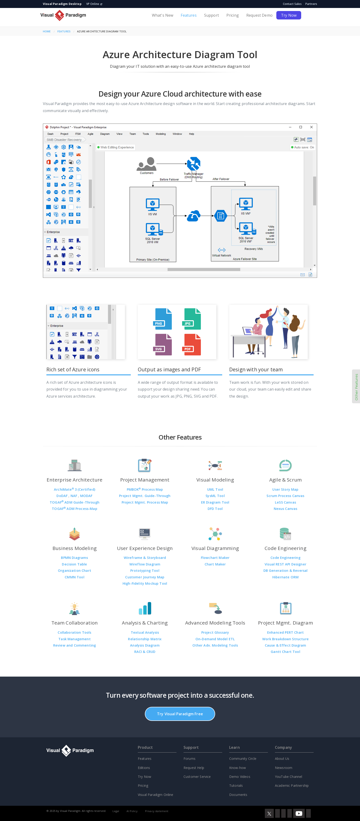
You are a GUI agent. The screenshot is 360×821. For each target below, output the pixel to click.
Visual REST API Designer (285, 564)
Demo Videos (239, 776)
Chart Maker (215, 564)
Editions (144, 767)
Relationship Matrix (144, 639)
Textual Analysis (145, 632)
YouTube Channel (288, 776)
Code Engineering (285, 557)
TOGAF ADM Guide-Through (74, 502)
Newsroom (283, 767)
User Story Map (285, 489)
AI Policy (132, 811)
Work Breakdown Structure (285, 639)
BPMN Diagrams (74, 557)
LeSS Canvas (285, 502)
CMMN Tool (74, 577)
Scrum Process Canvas (285, 495)
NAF (74, 495)
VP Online (94, 4)
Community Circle (243, 758)
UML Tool (215, 489)
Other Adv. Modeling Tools (215, 645)
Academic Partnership (292, 785)
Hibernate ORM (285, 577)
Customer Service (197, 776)
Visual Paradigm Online (155, 794)
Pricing (232, 15)
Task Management (74, 639)
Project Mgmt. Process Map (145, 502)
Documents (238, 794)
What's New (162, 15)
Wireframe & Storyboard (145, 557)
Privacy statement (157, 811)
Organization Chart (74, 570)
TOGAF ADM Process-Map (74, 508)
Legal (115, 811)
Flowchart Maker (215, 557)
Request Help (194, 767)
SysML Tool (215, 495)
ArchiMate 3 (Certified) (74, 489)
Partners (311, 4)
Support (211, 15)
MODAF (86, 495)
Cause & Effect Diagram (285, 645)
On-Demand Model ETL (215, 639)
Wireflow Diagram (145, 564)
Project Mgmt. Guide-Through (144, 495)
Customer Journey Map (144, 577)
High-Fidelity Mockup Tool (145, 583)
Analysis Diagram (145, 645)
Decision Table (74, 564)
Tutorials (236, 785)
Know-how (237, 767)
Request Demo (259, 15)
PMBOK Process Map (145, 489)
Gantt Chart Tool (285, 651)
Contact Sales (292, 4)
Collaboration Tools (74, 632)
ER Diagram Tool (215, 502)
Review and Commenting (74, 645)
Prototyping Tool (144, 570)
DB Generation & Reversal (285, 570)
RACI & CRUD (145, 651)
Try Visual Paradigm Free (180, 713)
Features (188, 15)
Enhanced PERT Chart (285, 632)
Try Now (288, 15)
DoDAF (62, 495)
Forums (189, 758)
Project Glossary (215, 632)
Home (47, 31)
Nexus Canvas (285, 508)
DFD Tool (215, 508)
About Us (282, 758)
